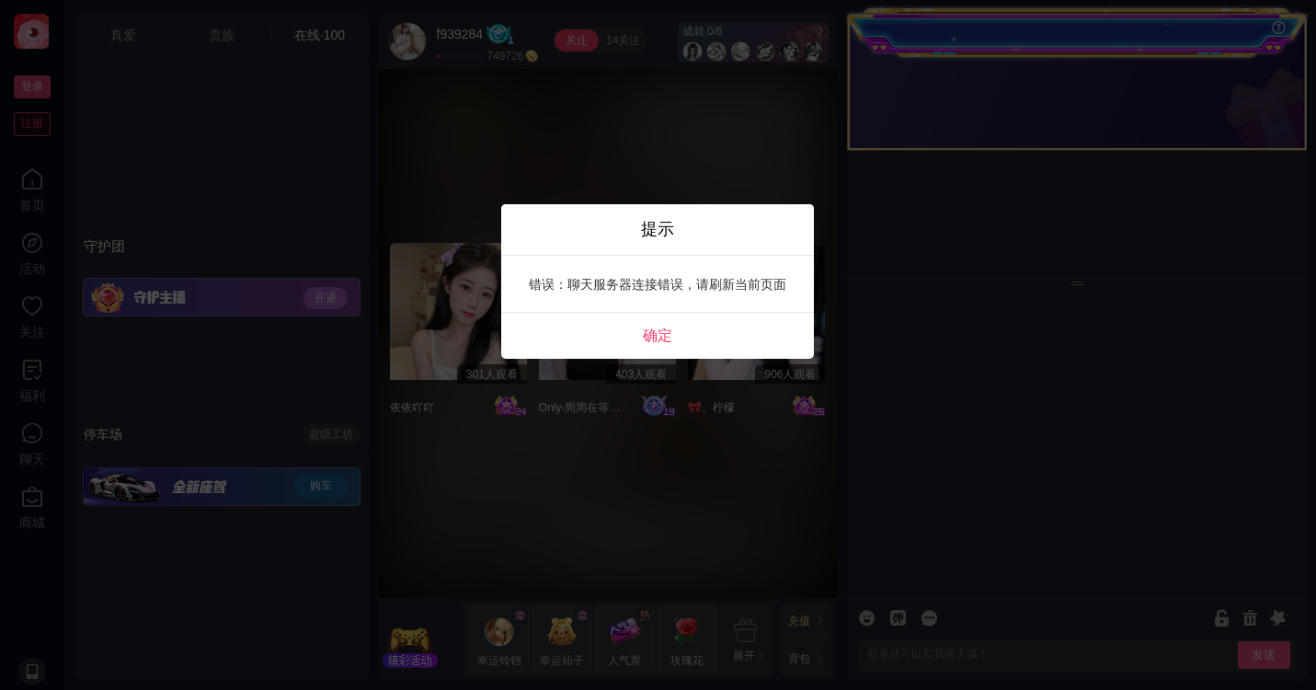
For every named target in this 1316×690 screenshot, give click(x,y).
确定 (657, 335)
